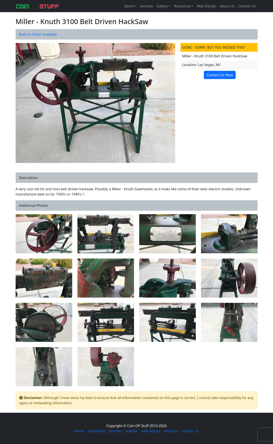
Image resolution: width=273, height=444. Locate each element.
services (115, 431)
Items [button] (129, 6)
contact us (190, 431)
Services (146, 6)
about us (171, 431)
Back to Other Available (38, 34)
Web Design (206, 6)
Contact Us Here (218, 75)
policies (132, 431)
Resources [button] (182, 6)
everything (96, 431)
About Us (227, 6)
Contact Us (247, 6)
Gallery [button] (162, 6)
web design (150, 431)
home (79, 431)
